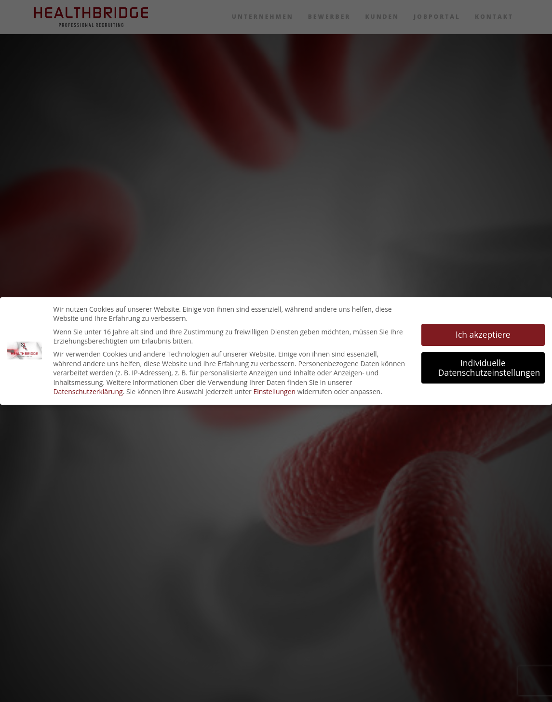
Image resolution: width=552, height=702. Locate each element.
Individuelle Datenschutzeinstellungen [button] (489, 367)
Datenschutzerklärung (87, 391)
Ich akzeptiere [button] (483, 334)
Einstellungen (274, 391)
